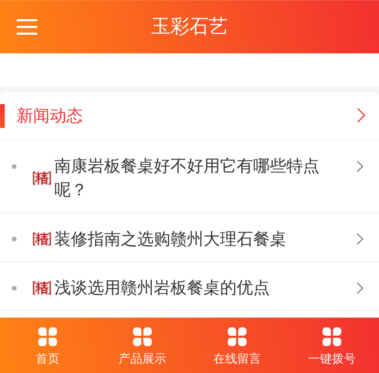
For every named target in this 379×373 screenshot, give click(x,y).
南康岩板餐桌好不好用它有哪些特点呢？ (186, 177)
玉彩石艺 (189, 26)
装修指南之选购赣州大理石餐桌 (170, 238)
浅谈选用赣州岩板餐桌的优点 (162, 287)
